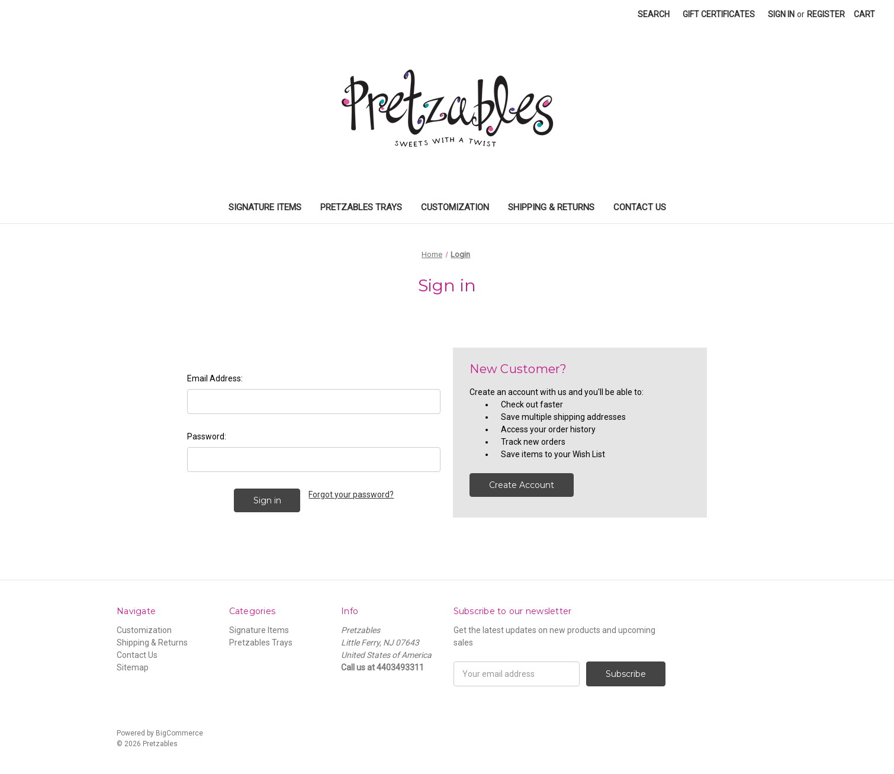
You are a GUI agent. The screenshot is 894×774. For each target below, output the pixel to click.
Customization (455, 207)
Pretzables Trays (361, 207)
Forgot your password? (351, 494)
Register (826, 14)
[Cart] (864, 14)
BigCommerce (179, 733)
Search (654, 14)
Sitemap (133, 667)
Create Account (521, 485)
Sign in (781, 14)
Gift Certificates (719, 14)
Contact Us (639, 207)
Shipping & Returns (551, 207)
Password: (206, 436)
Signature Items (265, 207)
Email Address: (215, 378)
